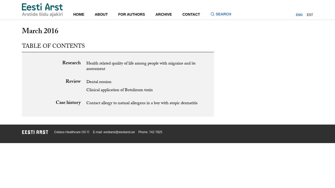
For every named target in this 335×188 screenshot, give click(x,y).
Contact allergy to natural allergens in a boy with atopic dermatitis (142, 103)
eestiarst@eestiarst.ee (119, 132)
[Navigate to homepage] (42, 10)
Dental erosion (98, 82)
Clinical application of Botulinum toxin (119, 90)
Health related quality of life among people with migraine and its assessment (141, 66)
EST (310, 15)
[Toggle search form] (222, 15)
